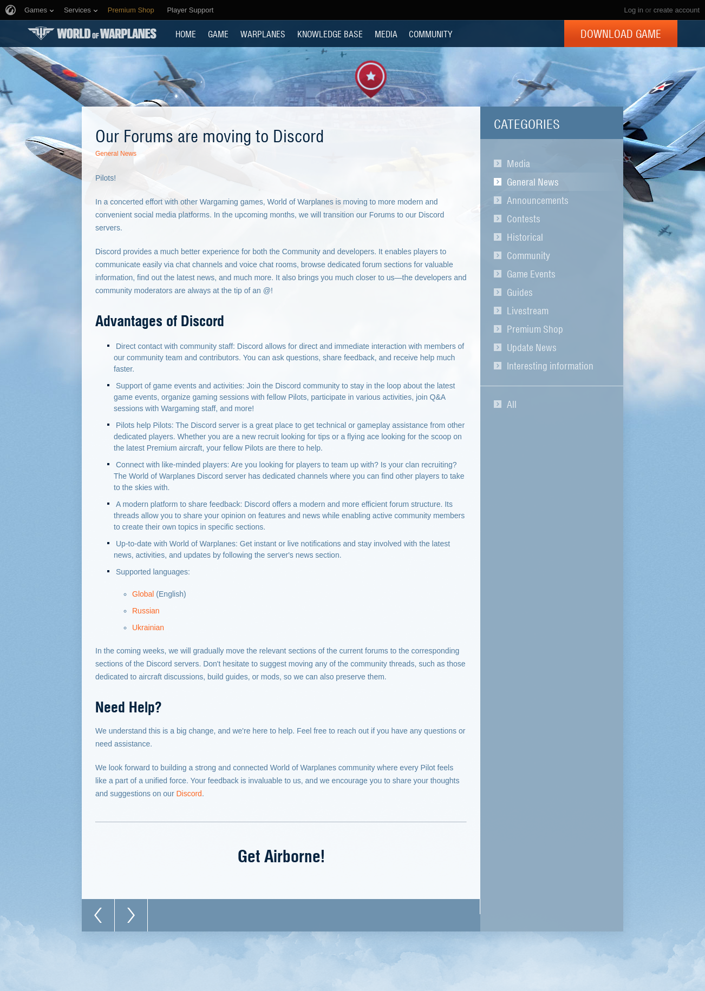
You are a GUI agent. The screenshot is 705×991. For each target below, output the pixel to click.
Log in (633, 10)
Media (518, 163)
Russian (146, 610)
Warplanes (262, 33)
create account (677, 10)
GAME (218, 33)
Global (143, 594)
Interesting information (550, 366)
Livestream (528, 310)
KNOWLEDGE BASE (330, 33)
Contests (523, 218)
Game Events (531, 274)
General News (533, 182)
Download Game (620, 33)
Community (528, 255)
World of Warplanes (92, 33)
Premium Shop (535, 329)
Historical (525, 237)
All (512, 404)
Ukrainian (148, 627)
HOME (185, 33)
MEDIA (386, 33)
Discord (188, 793)
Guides (520, 292)
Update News (532, 347)
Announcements (538, 200)
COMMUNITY (430, 33)
